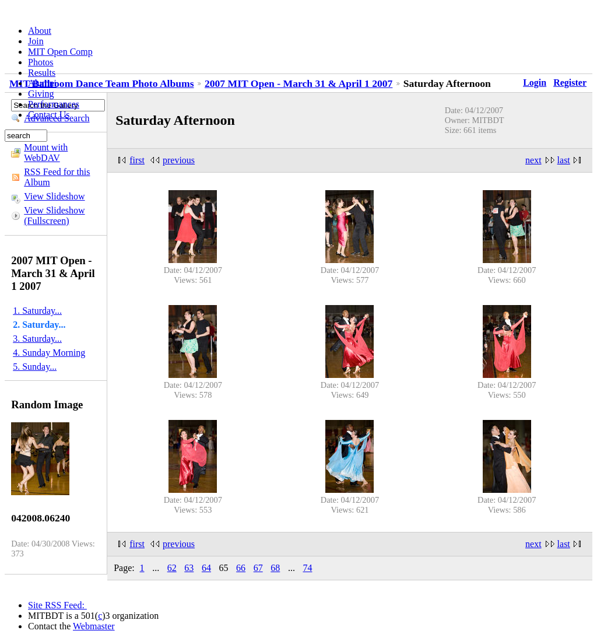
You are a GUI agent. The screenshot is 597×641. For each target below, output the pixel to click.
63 (189, 568)
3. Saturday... (37, 339)
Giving (41, 94)
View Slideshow (54, 196)
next (533, 160)
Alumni (42, 83)
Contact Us (49, 115)
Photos (41, 62)
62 (172, 568)
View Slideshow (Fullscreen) (54, 215)
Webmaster (94, 626)
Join (36, 41)
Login (534, 82)
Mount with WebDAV (46, 152)
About (39, 31)
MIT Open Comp (60, 52)
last (563, 160)
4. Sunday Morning (49, 353)
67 (258, 568)
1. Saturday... (37, 311)
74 (307, 568)
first (137, 160)
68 (275, 568)
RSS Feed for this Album (57, 177)
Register (570, 82)
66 (240, 568)
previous (179, 160)
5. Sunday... (35, 367)
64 (206, 568)
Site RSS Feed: (57, 605)
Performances (53, 104)
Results (41, 73)
